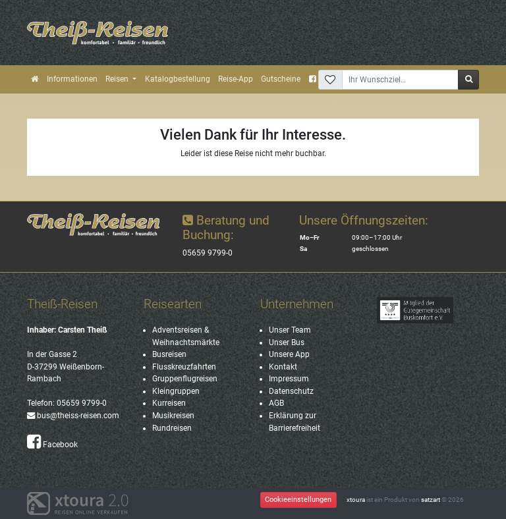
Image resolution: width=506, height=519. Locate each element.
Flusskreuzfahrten (184, 366)
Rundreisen (172, 428)
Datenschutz (291, 391)
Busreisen (169, 354)
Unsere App (289, 354)
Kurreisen (169, 403)
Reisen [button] (117, 79)
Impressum (289, 378)
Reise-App (235, 79)
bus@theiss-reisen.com (73, 415)
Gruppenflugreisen (184, 378)
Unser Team (290, 330)
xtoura (356, 499)
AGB (276, 403)
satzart (430, 499)
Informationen (72, 79)
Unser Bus (286, 342)
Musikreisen (173, 415)
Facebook (52, 444)
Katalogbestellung (177, 79)
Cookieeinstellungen (298, 499)
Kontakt (283, 366)
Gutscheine (280, 79)
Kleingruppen (176, 391)
